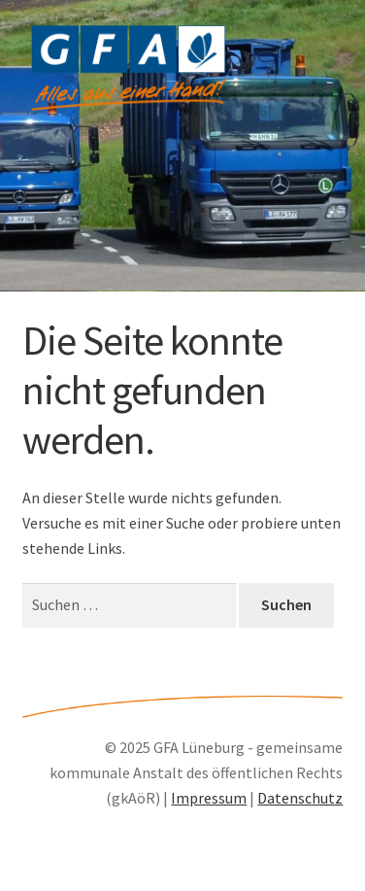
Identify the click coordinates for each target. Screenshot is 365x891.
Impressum (209, 797)
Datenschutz (300, 797)
